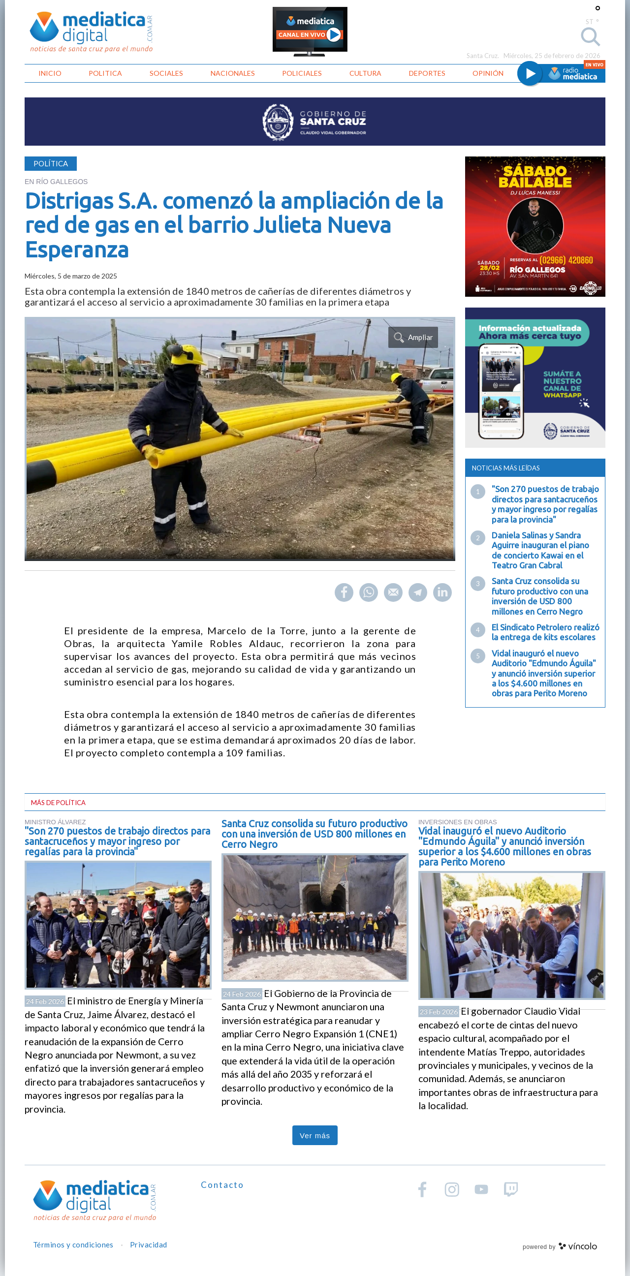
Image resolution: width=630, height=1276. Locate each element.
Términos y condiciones (73, 1244)
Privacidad (148, 1244)
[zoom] (240, 439)
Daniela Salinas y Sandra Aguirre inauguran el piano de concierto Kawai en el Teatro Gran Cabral (540, 550)
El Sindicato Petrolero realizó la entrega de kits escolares (545, 632)
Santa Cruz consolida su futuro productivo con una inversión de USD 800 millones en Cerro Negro (540, 596)
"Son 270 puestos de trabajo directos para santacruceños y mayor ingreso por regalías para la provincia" (545, 504)
